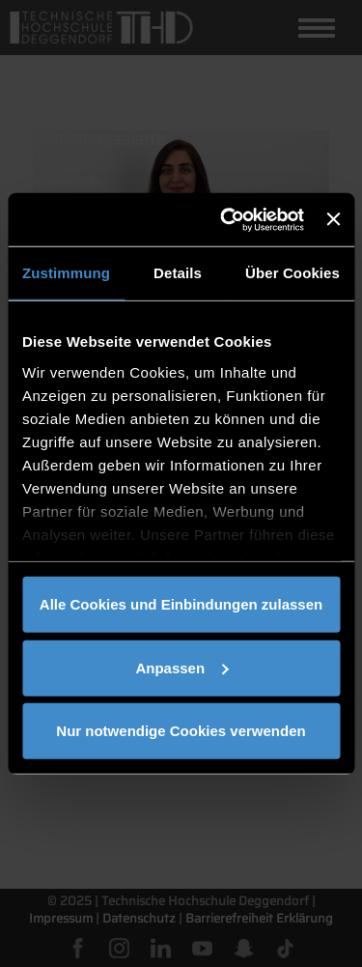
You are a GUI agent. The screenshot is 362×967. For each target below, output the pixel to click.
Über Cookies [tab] (292, 273)
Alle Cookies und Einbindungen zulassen (181, 604)
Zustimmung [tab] (66, 273)
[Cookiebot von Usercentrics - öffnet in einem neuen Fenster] (227, 219)
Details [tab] (177, 273)
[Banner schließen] (333, 219)
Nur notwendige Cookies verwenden (180, 731)
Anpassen (181, 667)
